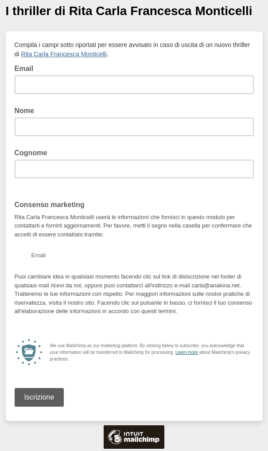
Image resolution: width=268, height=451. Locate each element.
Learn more (186, 352)
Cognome (31, 153)
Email (27, 68)
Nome (24, 110)
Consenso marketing (50, 204)
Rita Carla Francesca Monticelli (64, 54)
